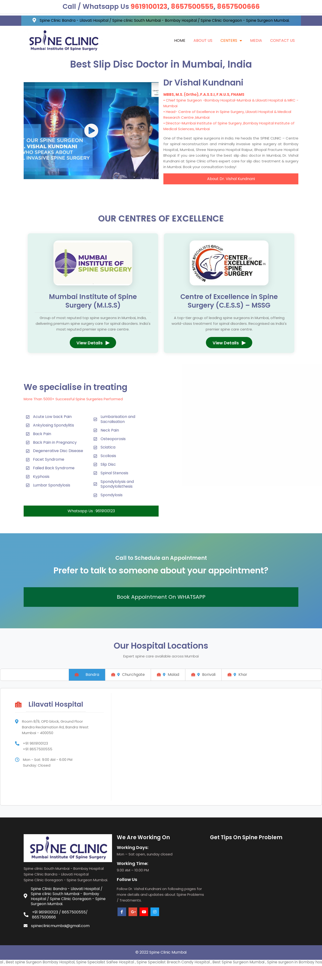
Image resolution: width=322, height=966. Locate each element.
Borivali (203, 674)
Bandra (87, 674)
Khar (237, 674)
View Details (92, 342)
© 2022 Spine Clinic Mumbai (161, 952)
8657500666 (238, 6)
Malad (168, 674)
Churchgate (128, 674)
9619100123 (149, 6)
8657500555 (192, 6)
